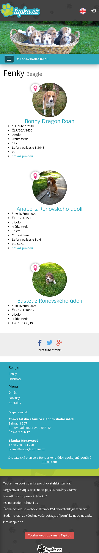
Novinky (14, 398)
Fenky (13, 374)
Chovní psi (31, 503)
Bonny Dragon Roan (49, 121)
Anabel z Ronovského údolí (49, 208)
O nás (13, 392)
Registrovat (11, 490)
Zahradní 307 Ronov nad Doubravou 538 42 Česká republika (41, 425)
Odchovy (15, 379)
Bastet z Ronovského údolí (49, 300)
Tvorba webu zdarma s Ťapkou (49, 535)
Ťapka (7, 483)
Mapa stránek (18, 412)
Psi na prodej (12, 503)
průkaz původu (22, 156)
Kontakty (15, 403)
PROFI (46, 462)
